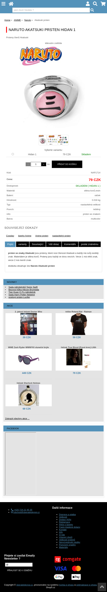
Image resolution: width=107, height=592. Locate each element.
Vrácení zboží (65, 537)
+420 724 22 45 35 (21, 510)
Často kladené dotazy (69, 527)
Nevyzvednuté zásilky (69, 542)
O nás (62, 534)
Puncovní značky (67, 545)
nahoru (102, 587)
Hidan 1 (32, 154)
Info (61, 532)
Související (37, 244)
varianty (22, 244)
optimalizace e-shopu (86, 585)
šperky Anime (24, 235)
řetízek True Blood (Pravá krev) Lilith (78, 347)
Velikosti (63, 517)
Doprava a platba (67, 514)
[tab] (10, 244)
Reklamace (64, 522)
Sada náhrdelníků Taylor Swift (23, 287)
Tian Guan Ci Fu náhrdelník (21, 292)
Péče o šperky (66, 524)
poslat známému (89, 244)
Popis (10, 244)
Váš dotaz (53, 244)
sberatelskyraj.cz (24, 585)
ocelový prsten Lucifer (19, 297)
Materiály (63, 547)
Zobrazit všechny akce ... (17, 418)
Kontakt (63, 529)
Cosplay (10, 235)
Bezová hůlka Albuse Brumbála (23, 289)
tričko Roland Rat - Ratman (79, 312)
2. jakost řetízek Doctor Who (28, 312)
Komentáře (70, 244)
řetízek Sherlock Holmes (28, 383)
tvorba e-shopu (66, 585)
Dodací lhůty (65, 519)
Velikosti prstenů (67, 539)
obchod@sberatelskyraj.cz (25, 512)
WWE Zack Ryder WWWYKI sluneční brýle (28, 347)
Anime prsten (41, 235)
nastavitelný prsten (61, 235)
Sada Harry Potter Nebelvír (21, 294)
